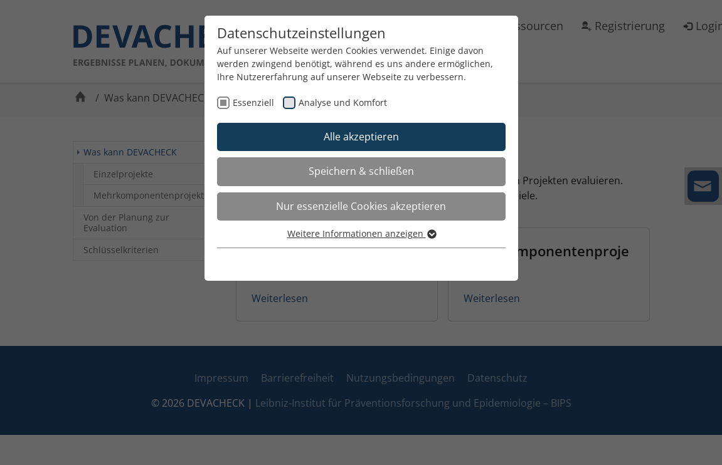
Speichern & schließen (361, 171)
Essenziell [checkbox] (253, 102)
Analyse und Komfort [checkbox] (343, 102)
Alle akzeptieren (361, 137)
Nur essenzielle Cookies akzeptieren (361, 206)
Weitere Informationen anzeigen (361, 233)
